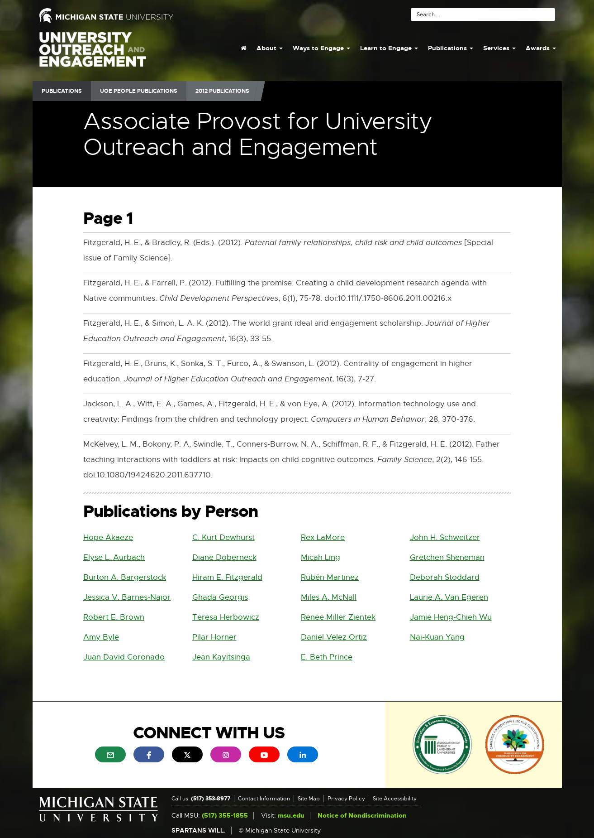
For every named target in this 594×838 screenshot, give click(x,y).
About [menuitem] (270, 48)
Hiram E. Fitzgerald (227, 577)
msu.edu (291, 815)
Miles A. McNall (328, 597)
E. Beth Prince (326, 657)
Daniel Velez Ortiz (334, 637)
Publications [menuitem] (450, 48)
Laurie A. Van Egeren (449, 597)
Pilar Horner (214, 637)
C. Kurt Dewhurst (223, 537)
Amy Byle (101, 637)
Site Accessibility (395, 798)
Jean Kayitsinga (221, 657)
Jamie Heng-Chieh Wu (451, 617)
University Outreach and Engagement (92, 54)
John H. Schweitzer (445, 537)
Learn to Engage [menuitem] (389, 48)
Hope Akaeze (108, 537)
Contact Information (264, 798)
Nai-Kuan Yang (437, 637)
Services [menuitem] (499, 48)
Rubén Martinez (330, 577)
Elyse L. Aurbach (114, 557)
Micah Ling (320, 557)
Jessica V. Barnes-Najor (127, 597)
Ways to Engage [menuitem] (321, 48)
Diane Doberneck (224, 557)
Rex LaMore (323, 537)
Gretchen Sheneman (447, 557)
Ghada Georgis (220, 597)
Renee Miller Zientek (338, 617)
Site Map (309, 798)
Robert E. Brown (113, 617)
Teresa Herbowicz (225, 617)
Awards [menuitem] (541, 48)
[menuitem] (243, 48)
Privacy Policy (346, 798)
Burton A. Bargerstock (124, 577)
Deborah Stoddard (445, 577)
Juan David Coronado (124, 657)
